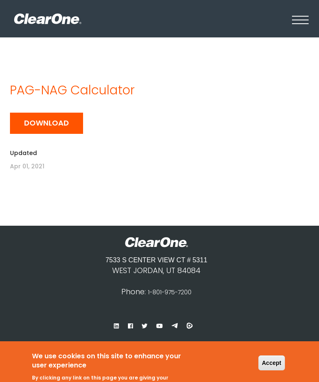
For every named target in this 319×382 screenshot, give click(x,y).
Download (46, 123)
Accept (272, 357)
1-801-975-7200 (169, 292)
